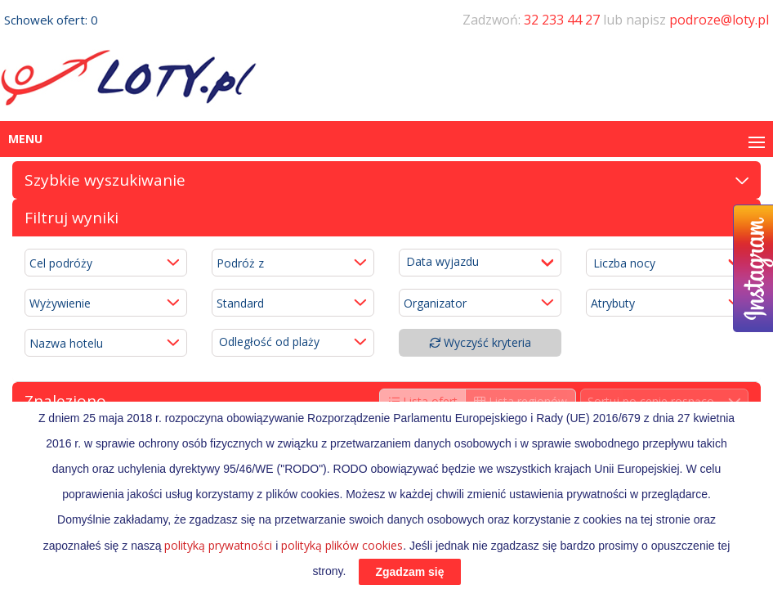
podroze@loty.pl (719, 20)
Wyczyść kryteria (480, 342)
